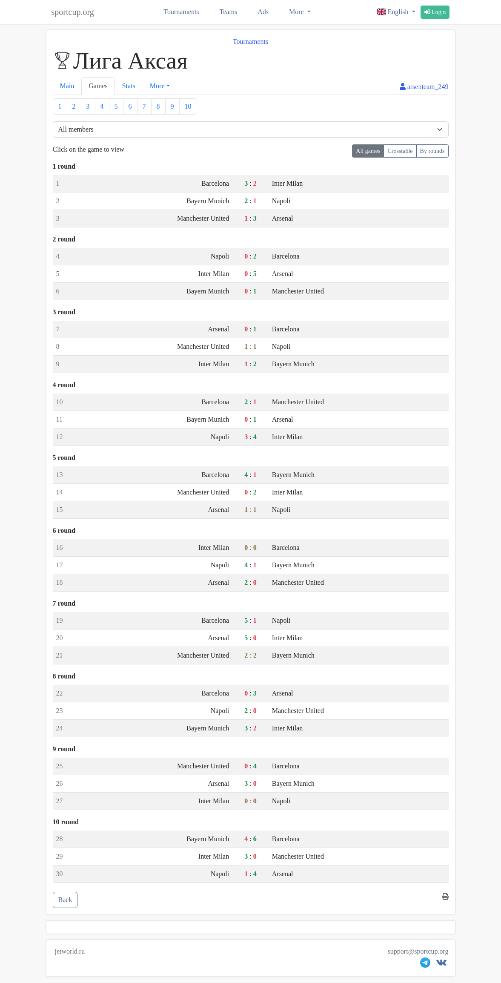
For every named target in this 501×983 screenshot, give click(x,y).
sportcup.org (73, 12)
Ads (263, 11)
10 (188, 106)
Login (435, 12)
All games (368, 151)
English (393, 11)
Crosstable (399, 151)
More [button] (157, 85)
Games (98, 85)
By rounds (432, 151)
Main (67, 85)
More (297, 11)
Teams (229, 11)
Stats (128, 85)
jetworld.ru (70, 951)
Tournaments (181, 11)
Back (65, 899)
